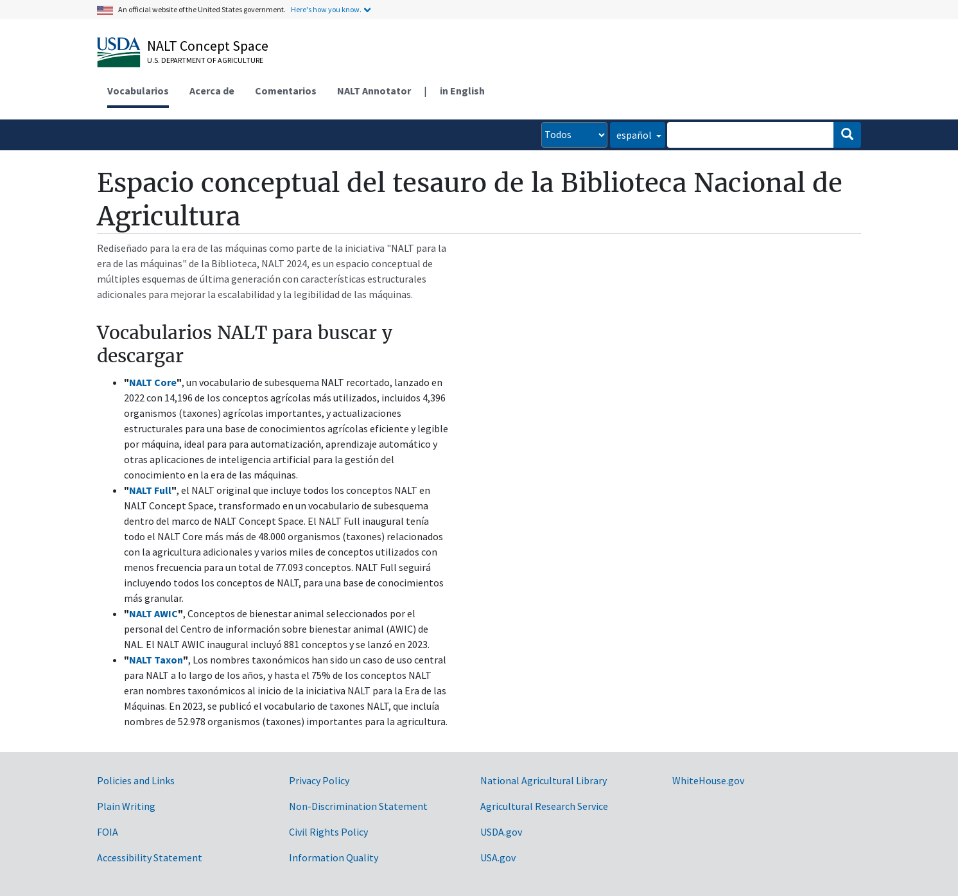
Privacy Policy (319, 780)
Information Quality (333, 857)
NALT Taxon (156, 659)
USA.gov (498, 857)
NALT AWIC (153, 613)
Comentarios (286, 90)
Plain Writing (126, 806)
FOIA (107, 831)
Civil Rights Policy (328, 831)
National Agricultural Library (543, 780)
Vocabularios (138, 90)
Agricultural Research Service (544, 806)
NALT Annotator (374, 90)
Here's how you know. (326, 9)
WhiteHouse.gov (708, 780)
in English (462, 90)
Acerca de (211, 90)
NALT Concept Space (207, 46)
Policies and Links (136, 780)
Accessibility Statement (149, 857)
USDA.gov (501, 831)
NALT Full (150, 490)
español (635, 134)
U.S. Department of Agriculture (205, 60)
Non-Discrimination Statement (358, 806)
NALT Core (153, 382)
